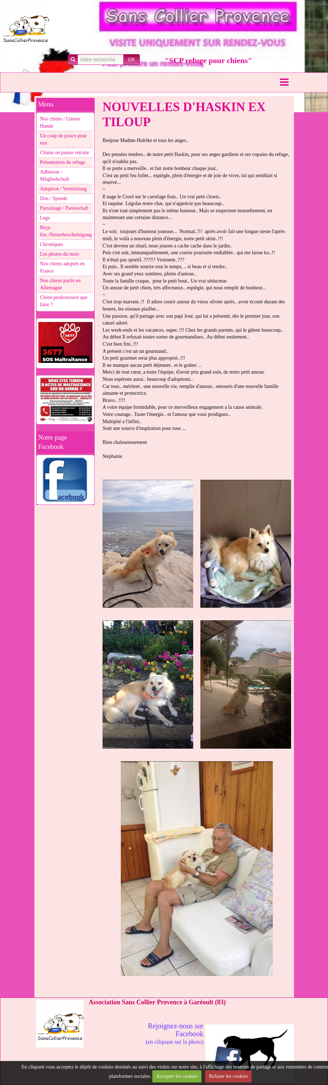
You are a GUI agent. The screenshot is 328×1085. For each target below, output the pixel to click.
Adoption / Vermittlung (63, 188)
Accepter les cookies (177, 1076)
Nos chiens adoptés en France (62, 267)
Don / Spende (53, 198)
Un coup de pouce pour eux (63, 139)
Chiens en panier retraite (64, 152)
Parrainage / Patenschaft (64, 208)
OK (131, 59)
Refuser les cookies (228, 1076)
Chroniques (51, 244)
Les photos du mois (59, 254)
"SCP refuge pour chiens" (208, 60)
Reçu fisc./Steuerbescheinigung (66, 231)
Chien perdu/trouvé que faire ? (63, 301)
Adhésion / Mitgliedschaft (55, 175)
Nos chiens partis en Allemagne (60, 284)
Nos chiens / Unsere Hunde (60, 122)
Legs (45, 218)
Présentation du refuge (62, 162)
